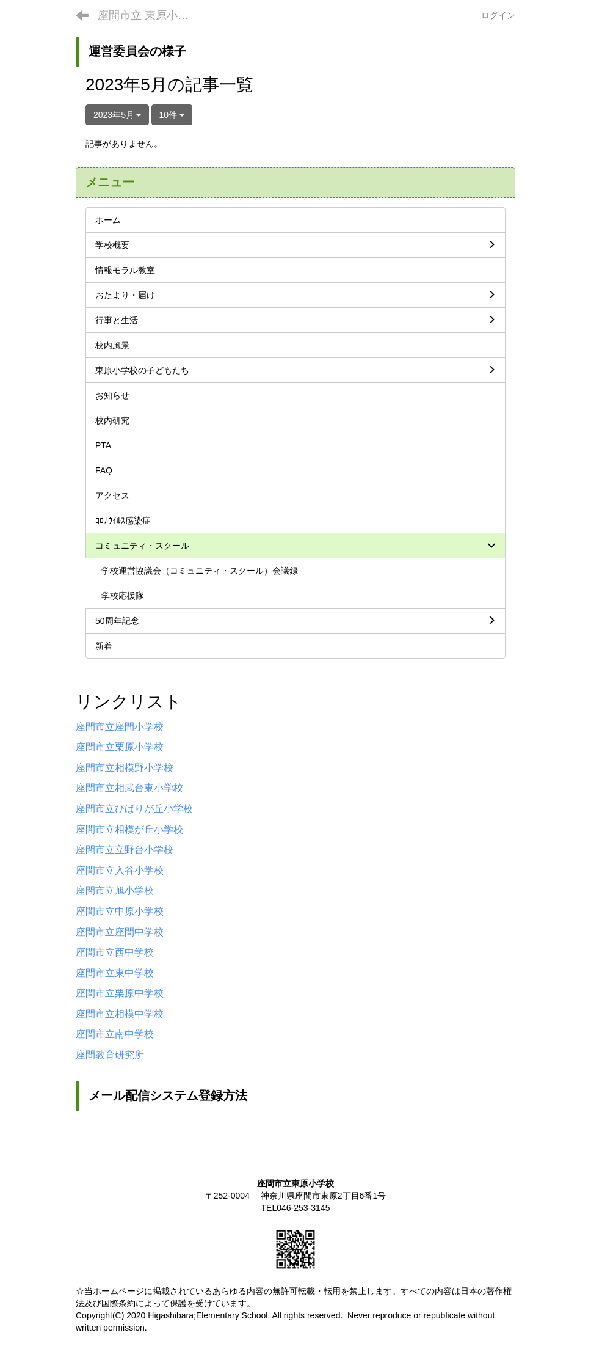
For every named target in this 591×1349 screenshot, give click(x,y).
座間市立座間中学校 (120, 932)
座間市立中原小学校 (120, 911)
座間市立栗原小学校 (120, 747)
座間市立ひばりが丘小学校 (134, 808)
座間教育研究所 (110, 1055)
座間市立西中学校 (115, 952)
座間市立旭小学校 (115, 890)
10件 (171, 115)
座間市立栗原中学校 (120, 993)
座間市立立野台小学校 (124, 849)
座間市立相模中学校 (120, 1014)
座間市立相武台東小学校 (129, 788)
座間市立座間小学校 (120, 727)
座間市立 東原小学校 (149, 15)
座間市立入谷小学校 (120, 870)
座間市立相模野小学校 (124, 767)
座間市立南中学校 (115, 1034)
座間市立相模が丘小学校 (129, 829)
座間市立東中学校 (115, 973)
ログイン (498, 15)
